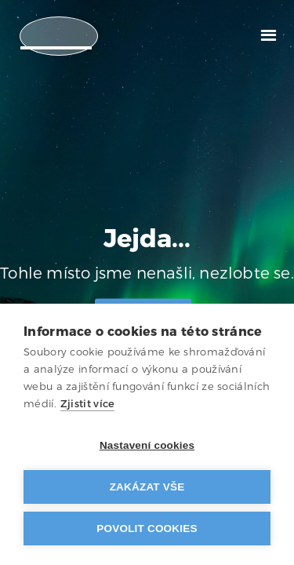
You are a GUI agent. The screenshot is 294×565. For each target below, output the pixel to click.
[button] (268, 33)
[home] (59, 36)
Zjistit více (87, 403)
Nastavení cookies (147, 445)
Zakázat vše (147, 487)
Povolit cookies (146, 528)
